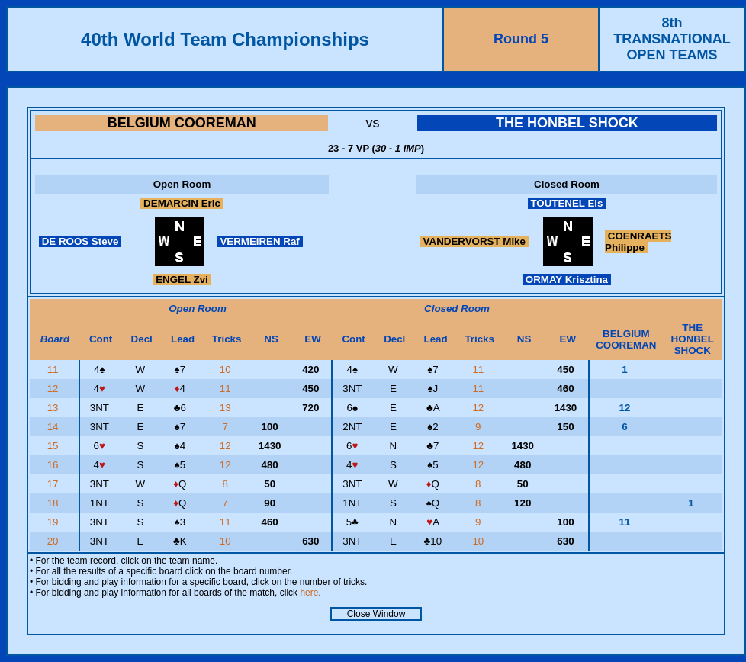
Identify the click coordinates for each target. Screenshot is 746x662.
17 (54, 484)
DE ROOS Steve (80, 241)
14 (54, 426)
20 (54, 541)
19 (54, 522)
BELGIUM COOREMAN (182, 122)
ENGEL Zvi (182, 279)
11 (54, 369)
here (309, 592)
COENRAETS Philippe (638, 241)
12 (54, 388)
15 (54, 446)
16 (54, 465)
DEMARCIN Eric (181, 203)
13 (54, 407)
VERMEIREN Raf (260, 241)
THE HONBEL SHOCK (567, 122)
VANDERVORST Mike (474, 241)
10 (227, 369)
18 (54, 503)
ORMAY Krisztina (567, 279)
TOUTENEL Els (567, 203)
